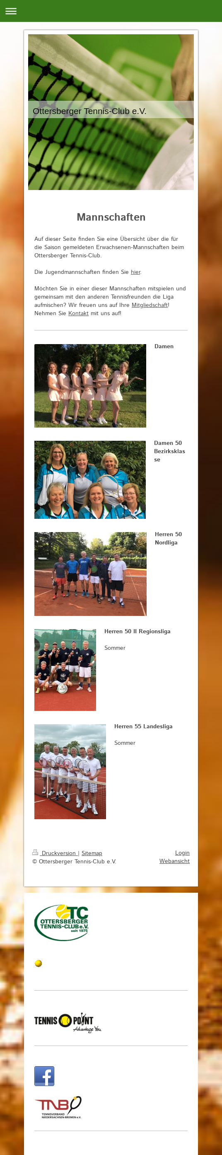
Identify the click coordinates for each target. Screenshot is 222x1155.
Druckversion (55, 853)
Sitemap (92, 853)
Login (182, 853)
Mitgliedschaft (150, 305)
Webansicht (174, 861)
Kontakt (78, 313)
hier (135, 272)
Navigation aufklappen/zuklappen (111, 11)
